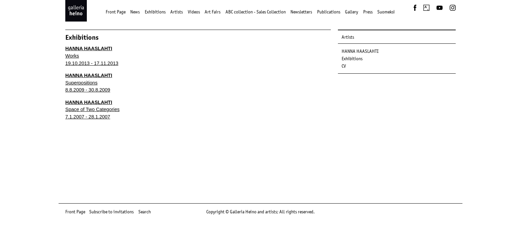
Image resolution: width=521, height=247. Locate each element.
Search (144, 211)
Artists (176, 11)
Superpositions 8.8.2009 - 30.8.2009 (88, 83)
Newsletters (301, 11)
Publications (328, 11)
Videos (194, 11)
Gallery (351, 11)
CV (344, 66)
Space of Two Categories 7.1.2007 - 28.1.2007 (92, 109)
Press (368, 11)
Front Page (116, 11)
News (135, 11)
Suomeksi (386, 11)
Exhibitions (155, 11)
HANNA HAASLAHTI (360, 51)
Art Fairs (212, 11)
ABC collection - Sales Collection (255, 11)
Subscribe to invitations (111, 211)
